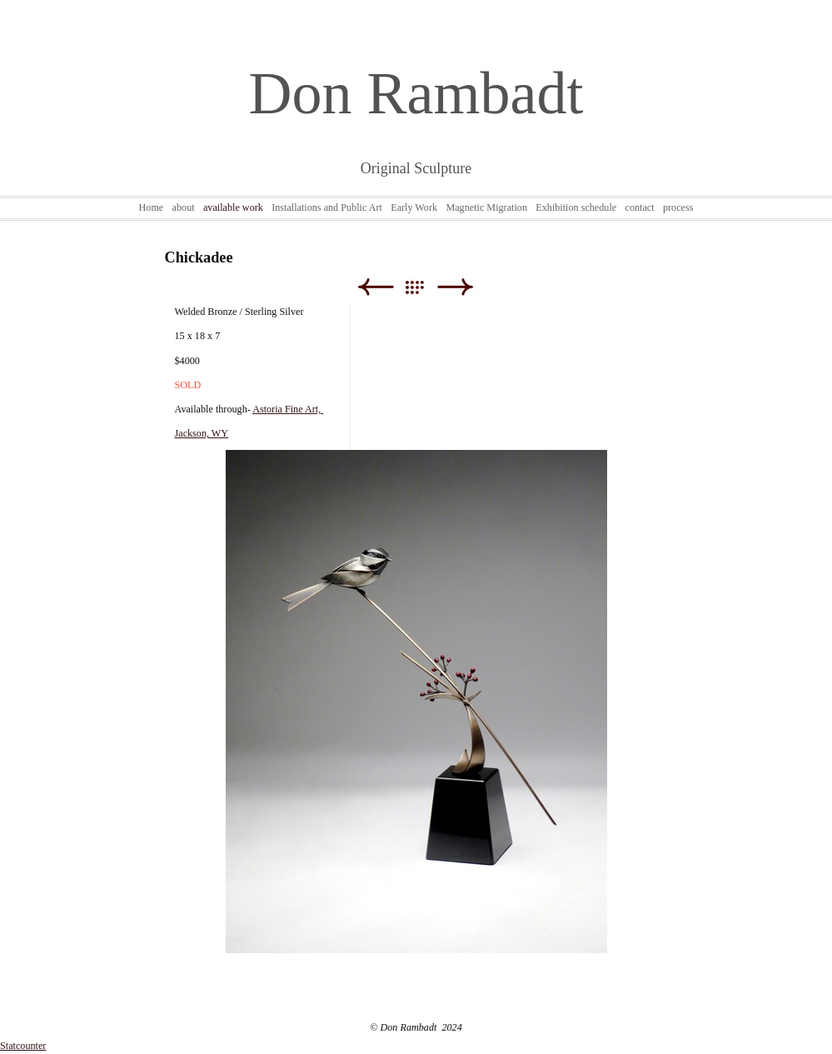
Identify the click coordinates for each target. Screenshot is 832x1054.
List (422, 287)
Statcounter (23, 1046)
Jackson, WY (202, 433)
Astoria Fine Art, (287, 409)
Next (455, 287)
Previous (375, 287)
